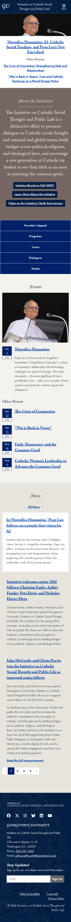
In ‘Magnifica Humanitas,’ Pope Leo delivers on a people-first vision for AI (35, 526)
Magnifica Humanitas (32, 350)
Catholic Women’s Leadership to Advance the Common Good (41, 464)
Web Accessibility (30, 894)
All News (35, 507)
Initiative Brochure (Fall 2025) (35, 185)
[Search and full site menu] (64, 6)
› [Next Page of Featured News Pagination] (36, 771)
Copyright (52, 894)
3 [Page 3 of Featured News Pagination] (24, 771)
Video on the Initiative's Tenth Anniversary (35, 203)
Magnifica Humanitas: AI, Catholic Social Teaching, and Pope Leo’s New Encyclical (35, 47)
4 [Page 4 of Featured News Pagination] (30, 771)
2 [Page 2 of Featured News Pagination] (17, 771)
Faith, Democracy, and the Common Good (35, 448)
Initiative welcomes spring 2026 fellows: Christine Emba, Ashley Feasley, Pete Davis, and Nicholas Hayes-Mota (33, 591)
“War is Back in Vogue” (33, 428)
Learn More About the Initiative (35, 194)
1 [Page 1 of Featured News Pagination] (11, 771)
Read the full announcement (25, 760)
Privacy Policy (56, 898)
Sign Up (57, 879)
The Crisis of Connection (35, 412)
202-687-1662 (25, 851)
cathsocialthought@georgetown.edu (35, 856)
